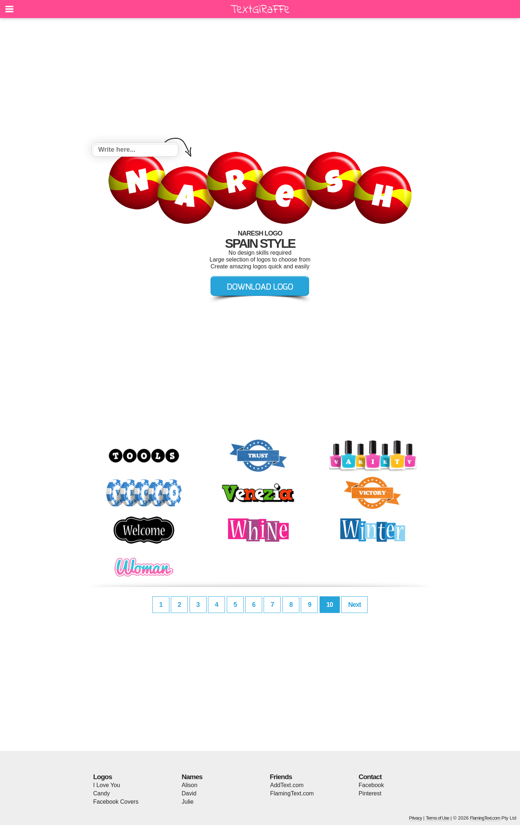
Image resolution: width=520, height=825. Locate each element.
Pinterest (370, 793)
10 (329, 604)
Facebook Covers (115, 802)
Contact (370, 777)
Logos (102, 777)
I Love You (106, 785)
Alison (190, 785)
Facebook (371, 785)
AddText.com (286, 785)
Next (354, 604)
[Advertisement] (260, 81)
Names (192, 777)
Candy (101, 793)
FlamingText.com (292, 793)
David (189, 793)
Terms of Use (437, 818)
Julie (188, 802)
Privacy (415, 818)
